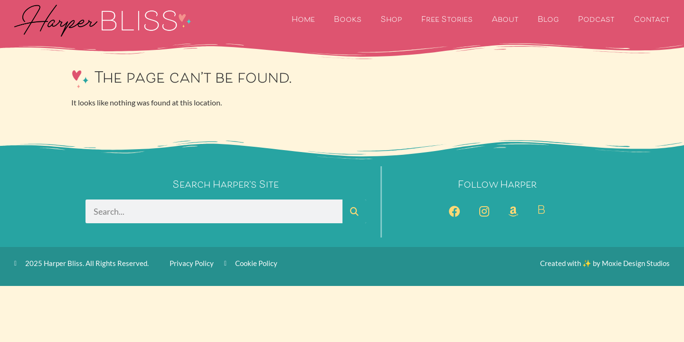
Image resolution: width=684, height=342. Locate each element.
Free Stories (447, 20)
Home (303, 20)
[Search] (354, 211)
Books (347, 20)
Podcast (596, 20)
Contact (652, 20)
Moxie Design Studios (636, 263)
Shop (391, 20)
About (505, 20)
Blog (548, 20)
